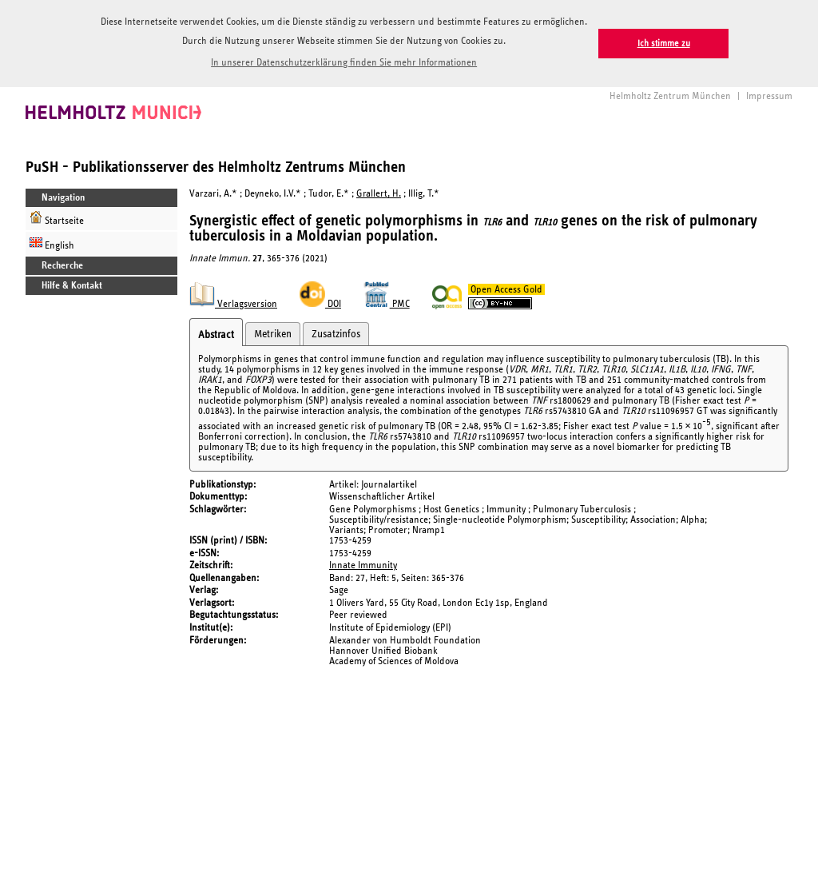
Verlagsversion (233, 303)
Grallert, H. (378, 193)
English (52, 242)
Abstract (216, 334)
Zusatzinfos (336, 333)
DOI (320, 303)
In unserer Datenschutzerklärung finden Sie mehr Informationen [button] (344, 63)
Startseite (57, 217)
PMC (386, 303)
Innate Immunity (363, 564)
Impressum (769, 95)
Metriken (273, 333)
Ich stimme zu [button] (663, 43)
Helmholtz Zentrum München (670, 95)
